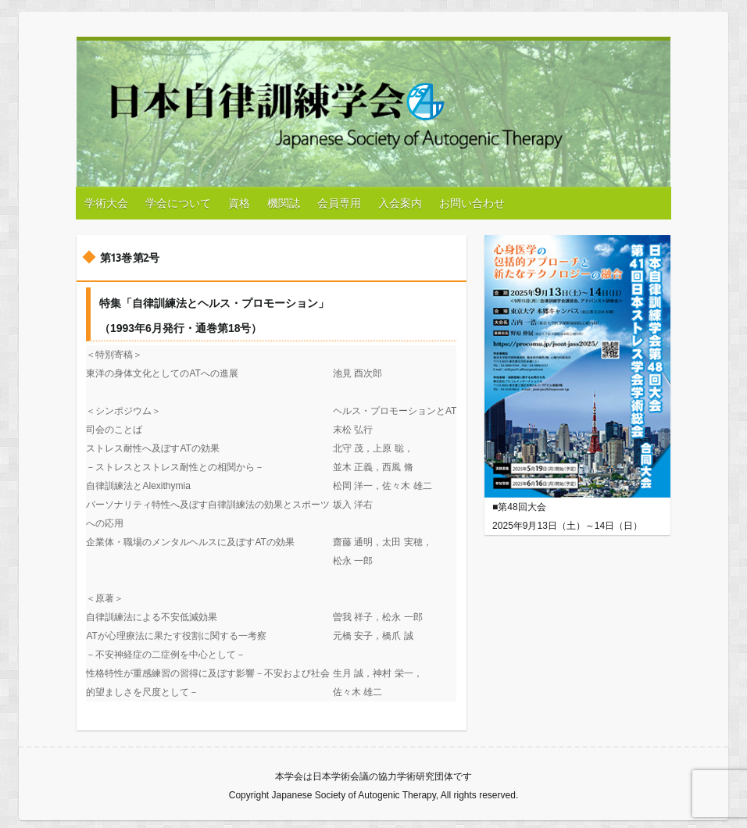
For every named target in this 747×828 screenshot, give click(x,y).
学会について (178, 203)
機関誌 (283, 203)
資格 (239, 203)
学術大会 (106, 203)
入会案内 (400, 203)
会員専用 (339, 203)
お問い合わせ (472, 203)
